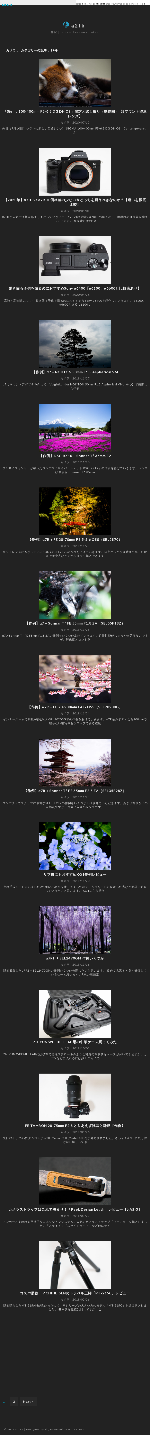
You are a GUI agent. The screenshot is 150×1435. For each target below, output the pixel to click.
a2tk (74, 25)
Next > (28, 1401)
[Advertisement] (75, 1353)
